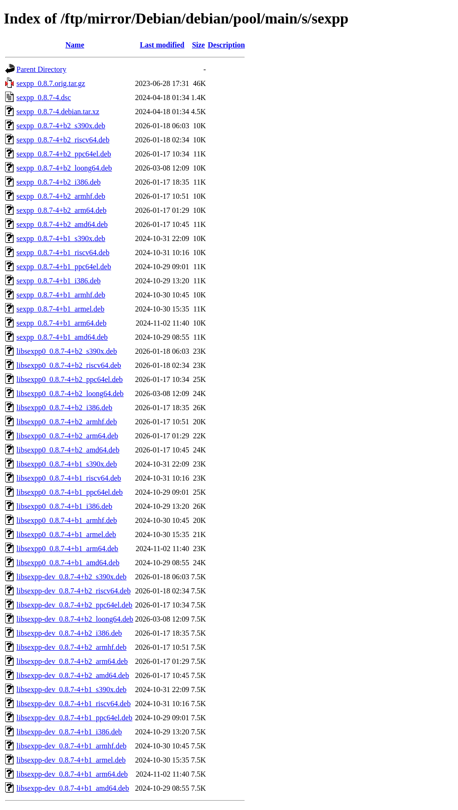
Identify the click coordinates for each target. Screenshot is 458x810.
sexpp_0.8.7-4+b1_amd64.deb (62, 337)
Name (74, 45)
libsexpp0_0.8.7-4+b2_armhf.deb (66, 422)
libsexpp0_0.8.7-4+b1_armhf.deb (66, 520)
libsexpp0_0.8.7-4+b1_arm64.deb (67, 549)
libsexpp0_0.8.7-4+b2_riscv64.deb (68, 365)
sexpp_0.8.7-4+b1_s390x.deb (60, 238)
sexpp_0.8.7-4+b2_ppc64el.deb (63, 154)
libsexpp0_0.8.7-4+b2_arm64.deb (67, 436)
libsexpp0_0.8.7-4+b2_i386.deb (64, 408)
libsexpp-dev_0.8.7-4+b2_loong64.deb (74, 619)
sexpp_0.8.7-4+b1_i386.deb (58, 281)
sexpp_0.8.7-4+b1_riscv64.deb (62, 253)
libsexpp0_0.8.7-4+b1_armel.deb (66, 534)
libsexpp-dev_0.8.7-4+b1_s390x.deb (71, 689)
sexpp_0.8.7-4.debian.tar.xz (57, 112)
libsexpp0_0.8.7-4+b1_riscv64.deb (68, 478)
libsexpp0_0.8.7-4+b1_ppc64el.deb (69, 492)
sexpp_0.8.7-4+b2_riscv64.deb (62, 140)
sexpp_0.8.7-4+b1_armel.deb (60, 309)
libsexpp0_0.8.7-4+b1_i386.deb (64, 506)
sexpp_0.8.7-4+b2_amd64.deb (62, 224)
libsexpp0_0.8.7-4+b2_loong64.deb (70, 393)
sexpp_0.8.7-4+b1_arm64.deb (61, 323)
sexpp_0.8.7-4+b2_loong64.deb (64, 168)
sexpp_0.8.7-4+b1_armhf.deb (60, 295)
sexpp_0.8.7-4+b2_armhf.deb (60, 196)
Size (198, 45)
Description (226, 45)
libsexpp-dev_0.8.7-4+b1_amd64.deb (72, 788)
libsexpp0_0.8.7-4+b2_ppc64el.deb (69, 379)
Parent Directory (41, 69)
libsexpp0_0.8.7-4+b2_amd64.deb (67, 450)
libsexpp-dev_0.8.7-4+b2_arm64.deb (72, 661)
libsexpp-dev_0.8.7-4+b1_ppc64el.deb (74, 718)
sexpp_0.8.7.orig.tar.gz (50, 83)
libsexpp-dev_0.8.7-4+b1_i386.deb (69, 732)
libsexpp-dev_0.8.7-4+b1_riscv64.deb (73, 704)
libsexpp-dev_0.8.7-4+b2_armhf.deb (71, 647)
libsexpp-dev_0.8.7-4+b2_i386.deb (69, 633)
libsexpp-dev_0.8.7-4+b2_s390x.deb (71, 577)
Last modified (162, 45)
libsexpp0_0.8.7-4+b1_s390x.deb (66, 464)
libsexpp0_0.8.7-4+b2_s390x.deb (66, 351)
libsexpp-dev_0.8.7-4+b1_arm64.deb (72, 774)
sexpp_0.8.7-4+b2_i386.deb (58, 182)
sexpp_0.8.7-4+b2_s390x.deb (60, 126)
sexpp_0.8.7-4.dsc (43, 97)
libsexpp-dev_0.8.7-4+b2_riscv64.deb (73, 591)
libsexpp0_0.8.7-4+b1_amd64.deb (67, 563)
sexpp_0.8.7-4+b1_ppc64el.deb (63, 267)
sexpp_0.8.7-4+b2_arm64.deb (61, 210)
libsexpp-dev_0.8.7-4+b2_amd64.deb (72, 675)
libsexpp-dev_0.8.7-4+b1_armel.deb (71, 760)
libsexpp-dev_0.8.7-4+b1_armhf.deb (71, 746)
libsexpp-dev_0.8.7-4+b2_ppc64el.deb (74, 605)
